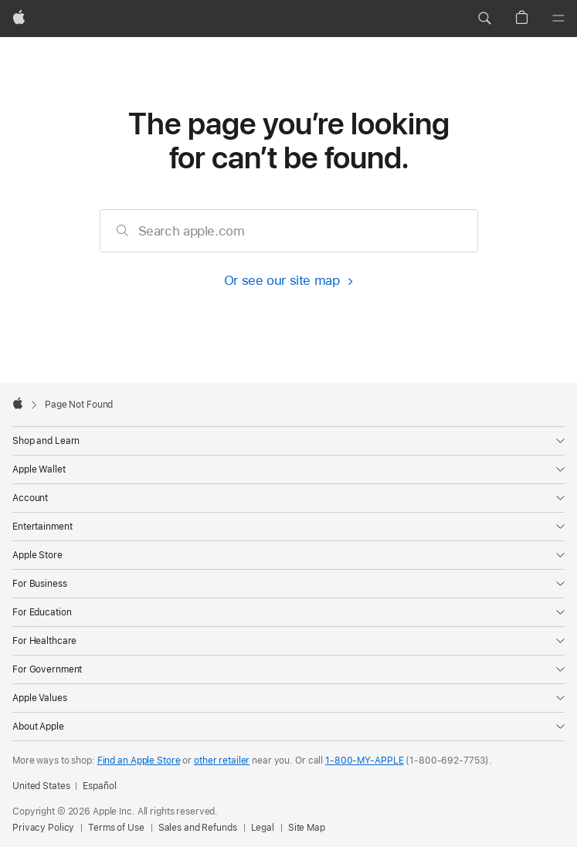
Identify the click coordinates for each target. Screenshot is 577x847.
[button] (484, 18)
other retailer (221, 760)
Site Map (306, 827)
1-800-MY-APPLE (364, 760)
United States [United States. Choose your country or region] (41, 786)
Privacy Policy (43, 827)
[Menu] (558, 18)
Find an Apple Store (139, 760)
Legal (262, 827)
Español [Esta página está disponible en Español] (99, 786)
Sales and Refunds (197, 827)
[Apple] (19, 18)
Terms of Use (116, 827)
